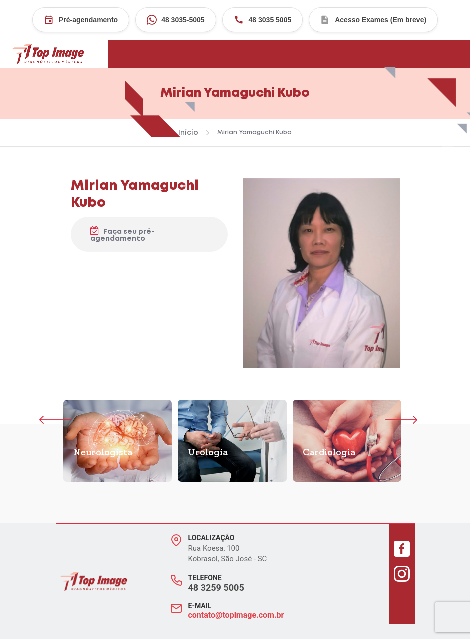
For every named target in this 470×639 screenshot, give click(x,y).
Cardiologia (329, 452)
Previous (54, 420)
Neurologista (102, 452)
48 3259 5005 (216, 587)
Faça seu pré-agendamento (122, 234)
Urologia (208, 452)
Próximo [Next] (379, 420)
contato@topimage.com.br (236, 615)
